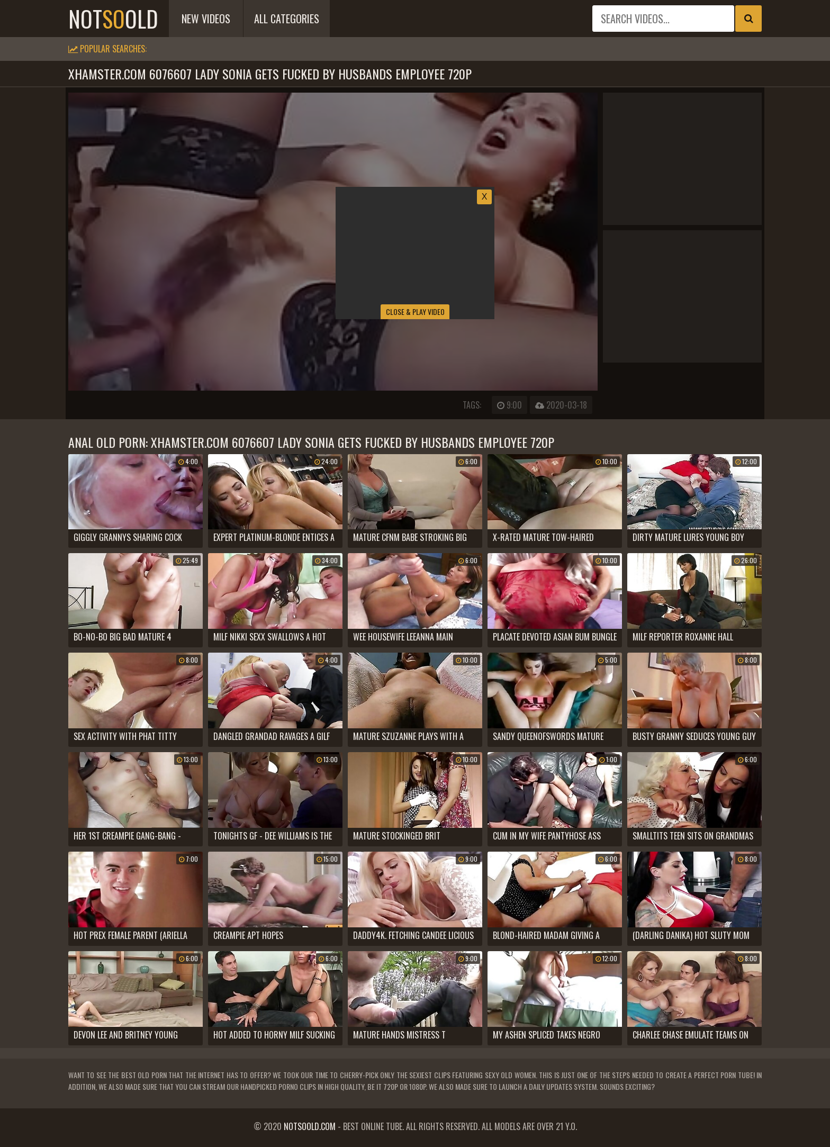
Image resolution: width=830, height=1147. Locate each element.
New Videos (206, 18)
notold (113, 18)
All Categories (286, 18)
